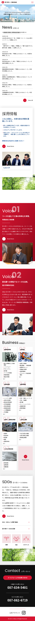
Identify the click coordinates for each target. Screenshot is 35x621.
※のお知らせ (14, 32)
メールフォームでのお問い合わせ (17, 578)
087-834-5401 (17, 587)
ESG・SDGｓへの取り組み (10, 522)
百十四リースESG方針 (8, 529)
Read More (8, 146)
